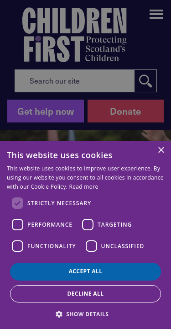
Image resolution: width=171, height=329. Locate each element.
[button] (85, 313)
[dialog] (85, 235)
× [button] (160, 150)
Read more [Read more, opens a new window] (83, 187)
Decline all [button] (85, 293)
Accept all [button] (86, 271)
